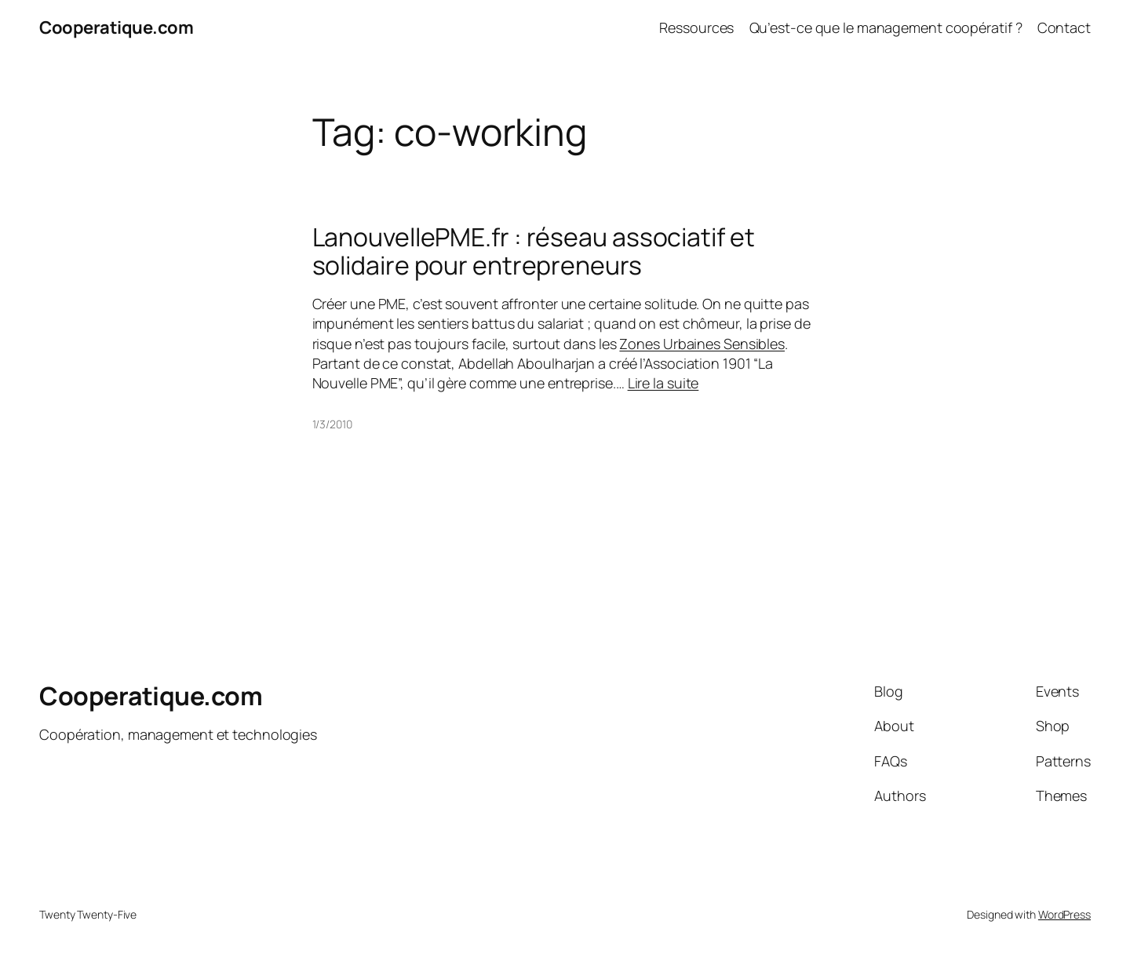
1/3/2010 (332, 424)
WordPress (1064, 914)
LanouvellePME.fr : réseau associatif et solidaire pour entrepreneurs (533, 251)
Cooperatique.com (116, 27)
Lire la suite (663, 382)
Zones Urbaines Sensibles (702, 343)
